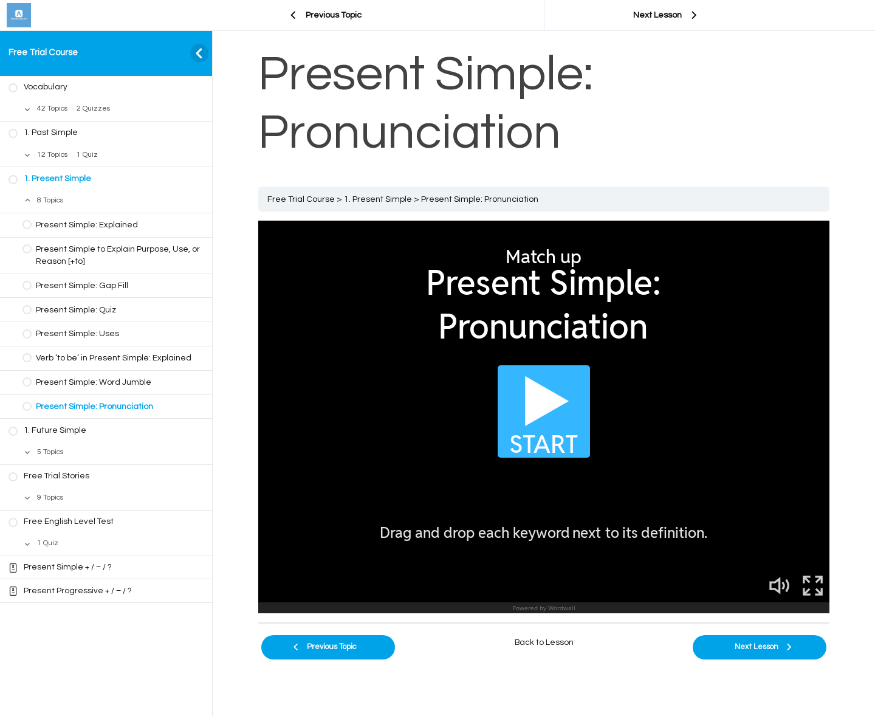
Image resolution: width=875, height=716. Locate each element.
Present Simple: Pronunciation (479, 199)
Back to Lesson (544, 642)
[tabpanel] (543, 417)
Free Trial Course (43, 52)
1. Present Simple (378, 199)
